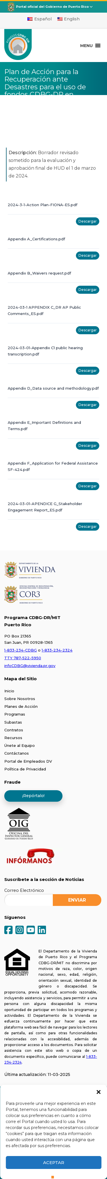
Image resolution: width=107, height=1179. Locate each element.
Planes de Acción (21, 706)
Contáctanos (16, 753)
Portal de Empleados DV (28, 761)
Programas (14, 714)
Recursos (13, 737)
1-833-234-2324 (57, 650)
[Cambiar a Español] (39, 19)
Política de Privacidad (25, 769)
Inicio (9, 691)
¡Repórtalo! (33, 795)
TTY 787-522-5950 (22, 658)
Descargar (87, 221)
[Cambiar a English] (68, 19)
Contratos (13, 730)
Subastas (13, 722)
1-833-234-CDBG (20, 650)
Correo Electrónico (24, 890)
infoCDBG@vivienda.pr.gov (29, 665)
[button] (98, 1092)
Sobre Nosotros (19, 698)
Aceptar (53, 1162)
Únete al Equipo (19, 745)
